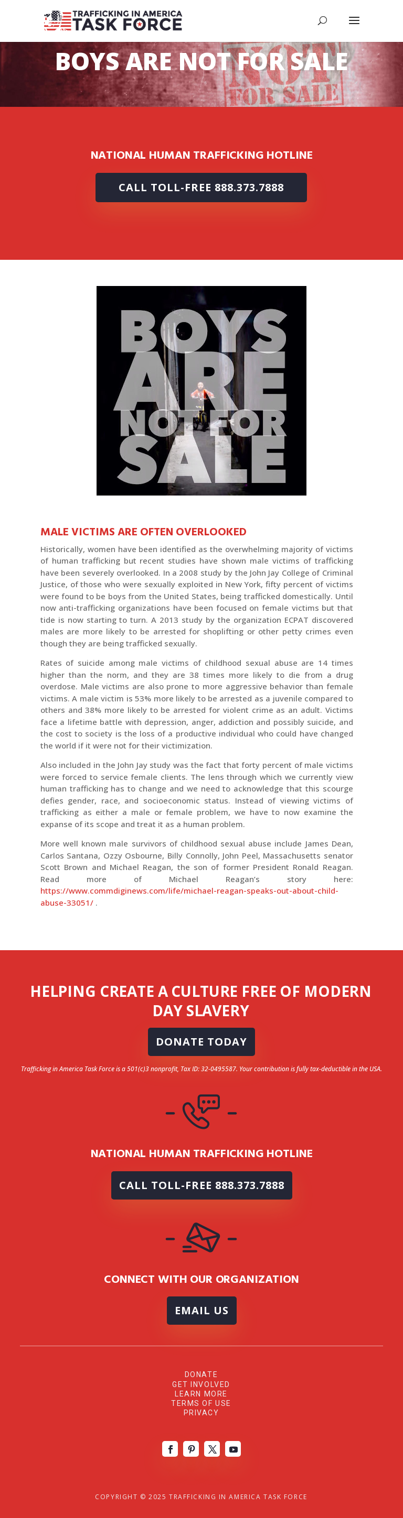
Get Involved (201, 1384)
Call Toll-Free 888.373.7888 (201, 187)
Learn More (201, 1394)
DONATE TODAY (201, 1042)
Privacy (201, 1413)
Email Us (202, 1310)
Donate (201, 1374)
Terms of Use (201, 1403)
